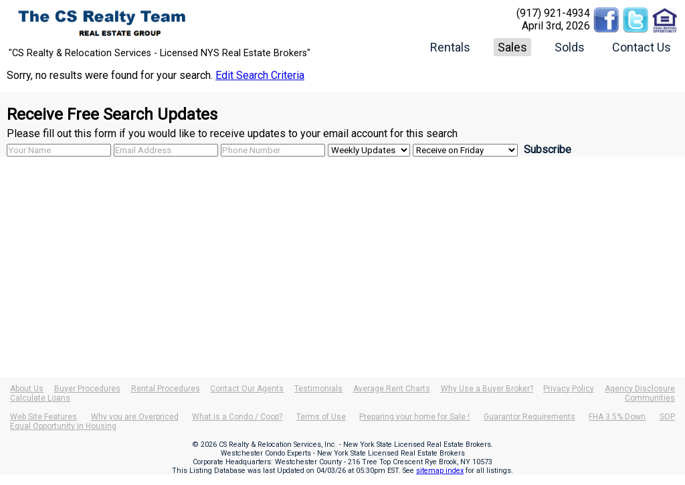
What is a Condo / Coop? (237, 416)
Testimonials (318, 388)
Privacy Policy (568, 388)
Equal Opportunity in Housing (63, 426)
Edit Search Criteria (259, 75)
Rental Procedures (165, 388)
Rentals (450, 47)
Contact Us (641, 47)
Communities (650, 398)
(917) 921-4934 (553, 13)
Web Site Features (43, 416)
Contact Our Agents (247, 388)
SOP (667, 416)
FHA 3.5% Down (617, 416)
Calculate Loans (40, 398)
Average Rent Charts (391, 388)
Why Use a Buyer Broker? (487, 388)
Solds (570, 47)
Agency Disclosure (640, 388)
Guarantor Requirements (529, 416)
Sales (512, 47)
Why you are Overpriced (135, 416)
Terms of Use (321, 416)
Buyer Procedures (87, 388)
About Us (26, 388)
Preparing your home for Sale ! (414, 416)
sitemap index (440, 470)
